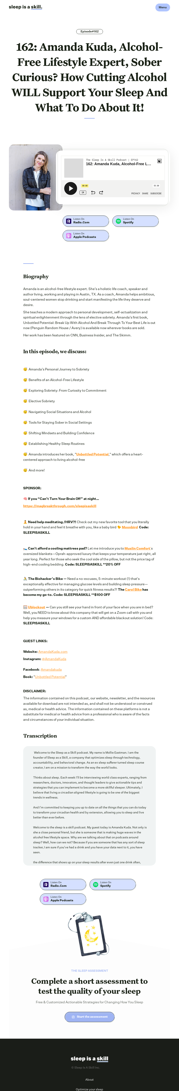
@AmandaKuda (54, 659)
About (89, 1079)
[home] (25, 7)
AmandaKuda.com (53, 652)
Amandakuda (51, 670)
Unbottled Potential (50, 677)
